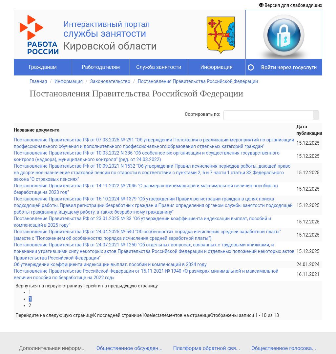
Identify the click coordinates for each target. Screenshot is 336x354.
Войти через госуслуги (289, 67)
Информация (216, 67)
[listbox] (150, 315)
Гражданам (43, 67)
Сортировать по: (202, 114)
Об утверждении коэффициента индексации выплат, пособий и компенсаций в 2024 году (110, 264)
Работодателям (101, 67)
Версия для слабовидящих (290, 5)
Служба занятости (158, 67)
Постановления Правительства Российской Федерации (198, 81)
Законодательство (110, 81)
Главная (38, 81)
